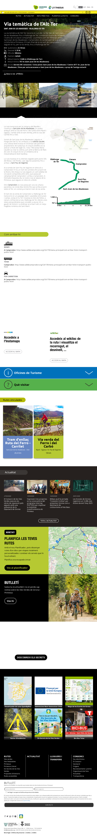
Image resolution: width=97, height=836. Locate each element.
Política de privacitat (18, 833)
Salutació (76, 764)
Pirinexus (7, 764)
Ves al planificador (17, 567)
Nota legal (7, 833)
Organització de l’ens (81, 771)
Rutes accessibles (10, 776)
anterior (86, 12)
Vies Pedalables (10, 761)
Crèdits (34, 833)
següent (89, 12)
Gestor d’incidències (17, 738)
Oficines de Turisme (28, 373)
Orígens (76, 766)
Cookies (28, 833)
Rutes (18, 16)
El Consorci (77, 761)
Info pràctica (43, 16)
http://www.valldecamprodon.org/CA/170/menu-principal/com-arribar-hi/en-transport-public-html (45, 251)
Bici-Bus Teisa (79, 738)
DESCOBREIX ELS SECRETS (31, 657)
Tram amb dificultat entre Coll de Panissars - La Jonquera (20, 12)
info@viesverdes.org (9, 830)
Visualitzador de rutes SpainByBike (18, 706)
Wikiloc (20, 74)
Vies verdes (8, 759)
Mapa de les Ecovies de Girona (79, 706)
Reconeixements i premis (82, 769)
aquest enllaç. (26, 800)
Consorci (74, 16)
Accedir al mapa (13, 351)
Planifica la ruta (60, 16)
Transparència (78, 776)
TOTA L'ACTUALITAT (48, 521)
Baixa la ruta (10, 74)
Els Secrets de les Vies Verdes (48, 738)
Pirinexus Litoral (10, 766)
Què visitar (21, 385)
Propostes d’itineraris (12, 773)
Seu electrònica (78, 759)
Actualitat (29, 16)
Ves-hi (10, 600)
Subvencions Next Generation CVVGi (48, 706)
